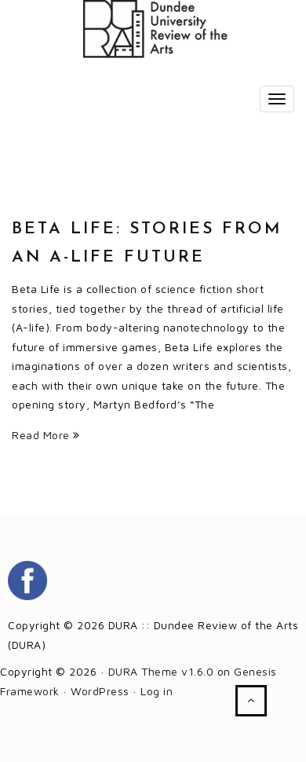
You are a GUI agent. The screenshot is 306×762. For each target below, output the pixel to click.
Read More (46, 434)
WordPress (100, 691)
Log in (156, 691)
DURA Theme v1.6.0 (161, 671)
